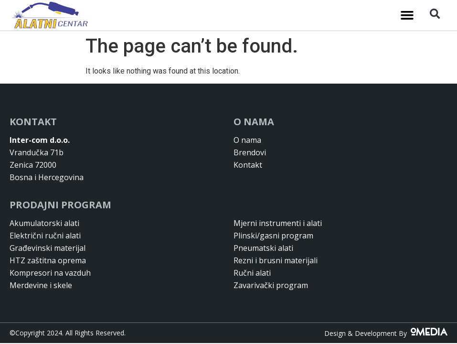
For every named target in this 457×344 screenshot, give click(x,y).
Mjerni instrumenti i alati (278, 223)
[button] (406, 15)
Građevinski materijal (47, 248)
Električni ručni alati (45, 235)
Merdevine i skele (41, 285)
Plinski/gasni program (273, 235)
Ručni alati (252, 273)
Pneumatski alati (263, 248)
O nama (247, 140)
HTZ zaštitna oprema (48, 260)
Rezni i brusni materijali (276, 260)
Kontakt (248, 165)
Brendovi (250, 152)
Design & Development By (385, 333)
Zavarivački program (271, 285)
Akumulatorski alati (44, 223)
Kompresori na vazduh (50, 273)
